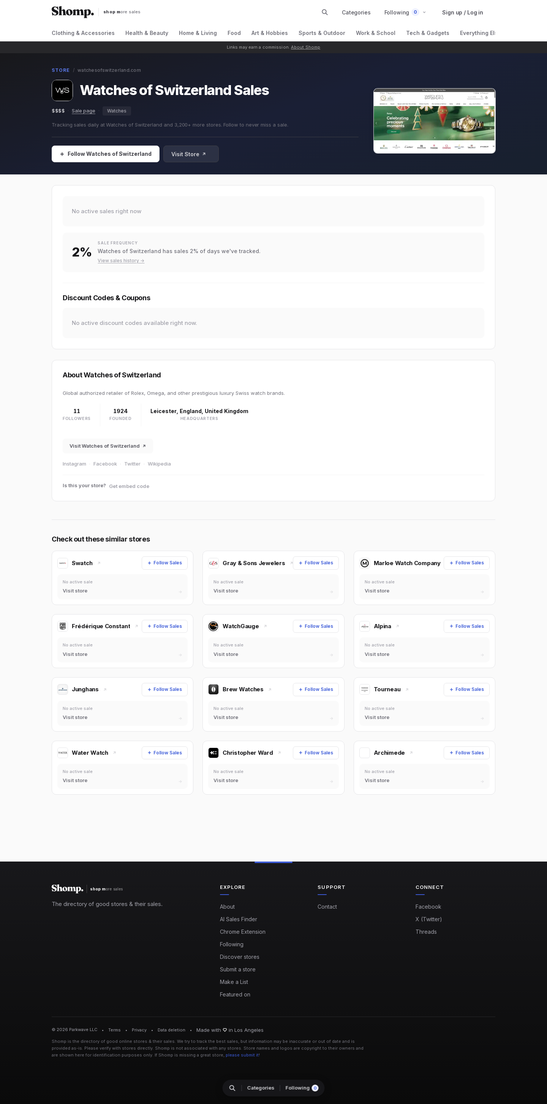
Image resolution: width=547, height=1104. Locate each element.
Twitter (132, 464)
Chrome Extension (243, 931)
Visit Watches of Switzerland (108, 446)
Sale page (83, 111)
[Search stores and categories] (325, 12)
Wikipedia (159, 464)
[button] (405, 12)
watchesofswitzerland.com (109, 70)
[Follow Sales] (106, 154)
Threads (426, 931)
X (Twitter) (429, 919)
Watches (116, 111)
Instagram (74, 464)
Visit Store (188, 154)
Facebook (105, 464)
